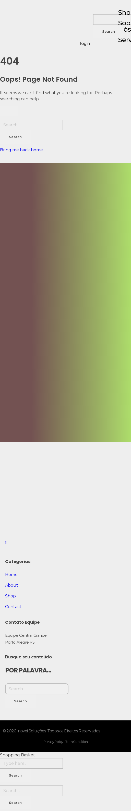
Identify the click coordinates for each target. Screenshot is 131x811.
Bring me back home (21, 150)
